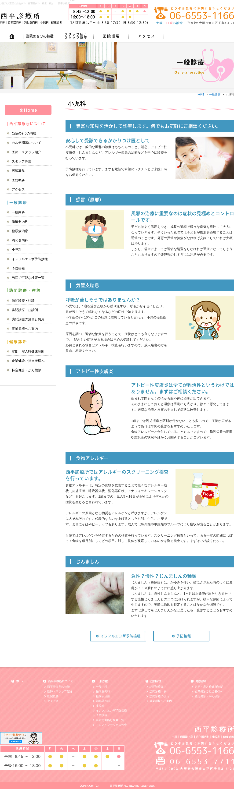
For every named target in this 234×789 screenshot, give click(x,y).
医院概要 (18, 180)
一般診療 (28, 202)
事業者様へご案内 (25, 328)
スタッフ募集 (21, 161)
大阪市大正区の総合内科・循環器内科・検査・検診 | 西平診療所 (35, 3)
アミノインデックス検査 (111, 725)
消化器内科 (20, 240)
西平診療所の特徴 (58, 687)
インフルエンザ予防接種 (30, 259)
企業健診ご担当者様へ (28, 361)
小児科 (17, 250)
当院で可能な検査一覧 (28, 278)
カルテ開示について (26, 143)
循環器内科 (20, 221)
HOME (28, 110)
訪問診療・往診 (28, 290)
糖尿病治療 (20, 231)
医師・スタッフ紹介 (26, 152)
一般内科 (18, 212)
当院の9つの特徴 (24, 133)
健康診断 (28, 341)
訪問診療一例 (158, 691)
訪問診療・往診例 (25, 310)
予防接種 (18, 268)
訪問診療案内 (158, 687)
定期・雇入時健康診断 (28, 351)
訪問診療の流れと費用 (28, 319)
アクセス (18, 189)
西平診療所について (28, 123)
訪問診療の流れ (159, 696)
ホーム (20, 681)
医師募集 (18, 171)
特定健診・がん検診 (26, 370)
